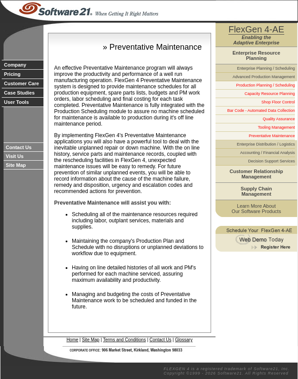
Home (72, 339)
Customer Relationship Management (256, 174)
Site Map (16, 165)
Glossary (183, 339)
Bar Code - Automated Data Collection (261, 110)
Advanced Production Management (263, 77)
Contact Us (18, 147)
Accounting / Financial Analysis (267, 152)
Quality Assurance (279, 119)
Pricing (12, 74)
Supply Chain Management (256, 191)
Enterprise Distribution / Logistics (266, 144)
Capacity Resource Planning (269, 93)
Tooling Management (276, 127)
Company (15, 64)
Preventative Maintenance (272, 136)
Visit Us (15, 156)
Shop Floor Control (278, 102)
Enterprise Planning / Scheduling (266, 68)
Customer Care (21, 83)
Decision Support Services (271, 161)
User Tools (16, 102)
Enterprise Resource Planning (256, 55)
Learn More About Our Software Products (256, 208)
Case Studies (19, 92)
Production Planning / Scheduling (265, 85)
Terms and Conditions (124, 339)
